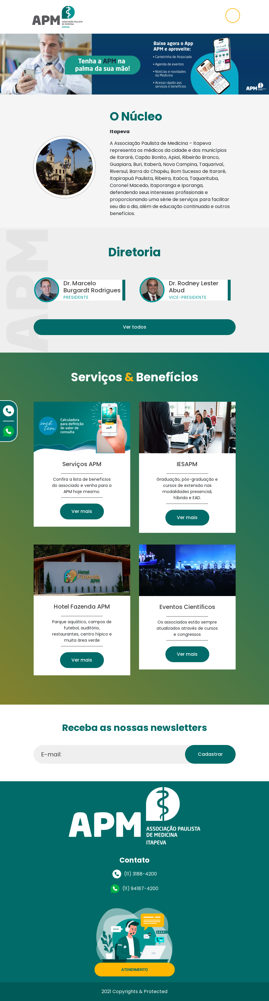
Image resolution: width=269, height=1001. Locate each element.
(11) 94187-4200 (140, 888)
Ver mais (81, 511)
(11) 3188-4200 (140, 873)
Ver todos (134, 327)
